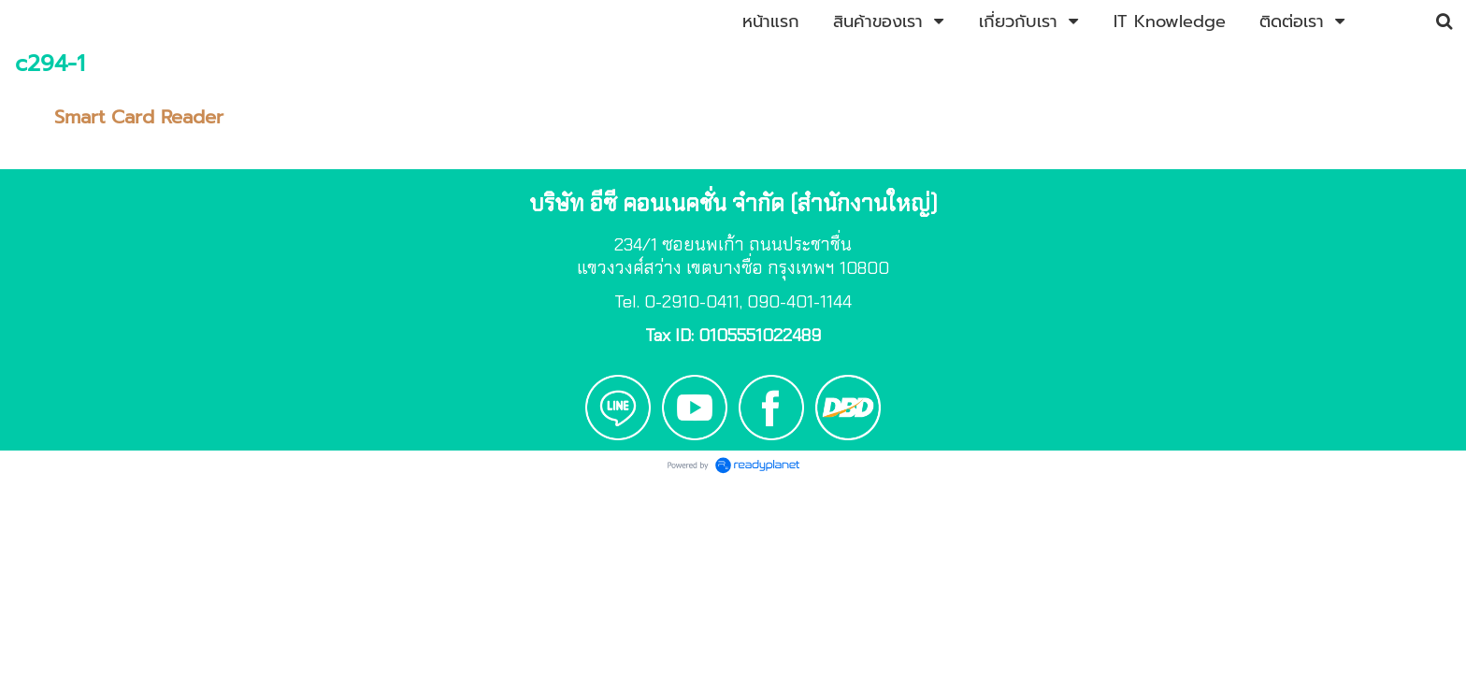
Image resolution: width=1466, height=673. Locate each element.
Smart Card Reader (138, 117)
